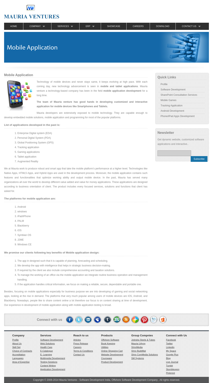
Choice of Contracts (22, 351)
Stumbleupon (172, 369)
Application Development (52, 369)
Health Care (46, 347)
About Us (17, 343)
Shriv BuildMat (138, 351)
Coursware (106, 358)
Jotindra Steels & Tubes (143, 340)
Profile (164, 84)
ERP (88, 26)
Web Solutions (47, 343)
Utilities (104, 347)
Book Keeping (108, 343)
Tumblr (169, 365)
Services (63, 26)
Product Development (112, 362)
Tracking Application (171, 105)
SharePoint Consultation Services (179, 94)
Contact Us (189, 26)
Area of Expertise (20, 362)
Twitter (169, 343)
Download (162, 26)
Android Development (172, 110)
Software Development (173, 89)
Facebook (171, 340)
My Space (171, 351)
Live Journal (172, 362)
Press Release (80, 343)
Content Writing (48, 365)
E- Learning (46, 354)
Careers (138, 26)
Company (35, 26)
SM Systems (137, 358)
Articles (77, 340)
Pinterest (170, 373)
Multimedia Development (52, 358)
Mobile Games (168, 100)
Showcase (113, 26)
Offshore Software (110, 340)
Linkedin (170, 347)
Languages (17, 358)
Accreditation (18, 354)
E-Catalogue (46, 351)
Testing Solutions (48, 362)
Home (13, 26)
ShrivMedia (137, 347)
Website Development (112, 354)
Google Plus (172, 354)
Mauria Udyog (138, 343)
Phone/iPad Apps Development (178, 116)
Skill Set (16, 347)
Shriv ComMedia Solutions (144, 354)
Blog (168, 358)
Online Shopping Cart (112, 351)
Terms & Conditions (83, 351)
